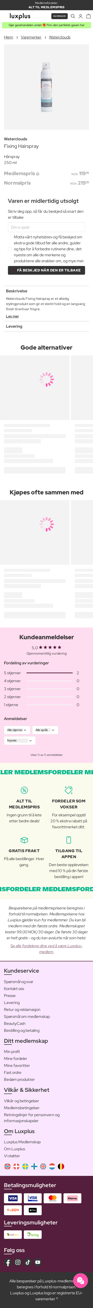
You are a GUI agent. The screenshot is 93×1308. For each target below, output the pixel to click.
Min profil (12, 1051)
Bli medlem (59, 16)
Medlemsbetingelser (22, 1107)
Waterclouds (59, 37)
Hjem (8, 37)
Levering (12, 1002)
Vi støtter (12, 1155)
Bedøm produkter (19, 1079)
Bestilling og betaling (21, 1030)
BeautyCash (15, 1023)
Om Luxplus (14, 1148)
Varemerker (31, 37)
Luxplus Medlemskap (22, 1142)
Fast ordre (12, 1072)
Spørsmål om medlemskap (27, 1016)
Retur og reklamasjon (22, 1009)
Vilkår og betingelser (21, 1100)
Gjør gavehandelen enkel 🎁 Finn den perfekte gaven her (47, 25)
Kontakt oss (14, 988)
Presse (10, 995)
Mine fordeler (15, 1058)
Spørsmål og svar (18, 981)
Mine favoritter (17, 1065)
